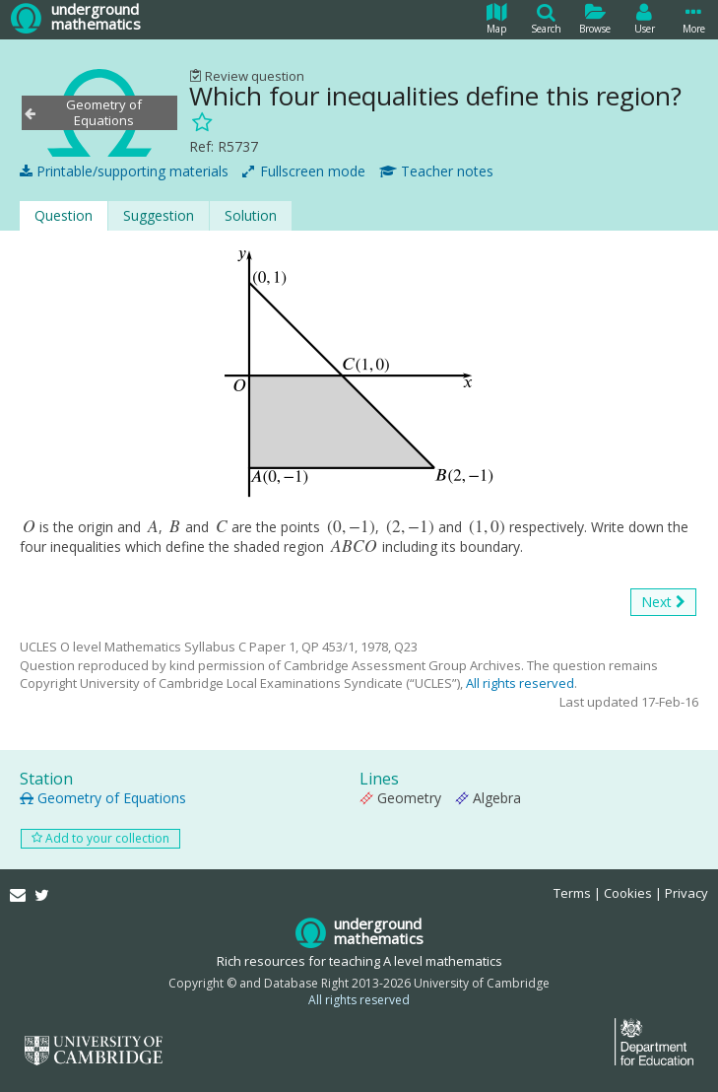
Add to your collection (100, 838)
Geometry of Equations (103, 797)
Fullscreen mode (303, 171)
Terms (572, 893)
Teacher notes (436, 171)
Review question (246, 76)
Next (663, 602)
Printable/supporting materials (124, 171)
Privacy (686, 893)
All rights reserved (520, 683)
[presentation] (29, 526)
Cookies (628, 893)
